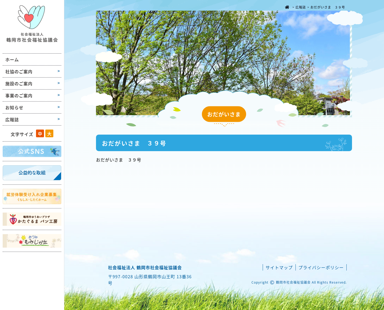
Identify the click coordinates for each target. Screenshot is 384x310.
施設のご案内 (19, 83)
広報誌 (12, 119)
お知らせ (14, 107)
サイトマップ (279, 267)
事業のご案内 (19, 95)
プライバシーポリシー (321, 267)
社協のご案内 (19, 71)
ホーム (12, 59)
